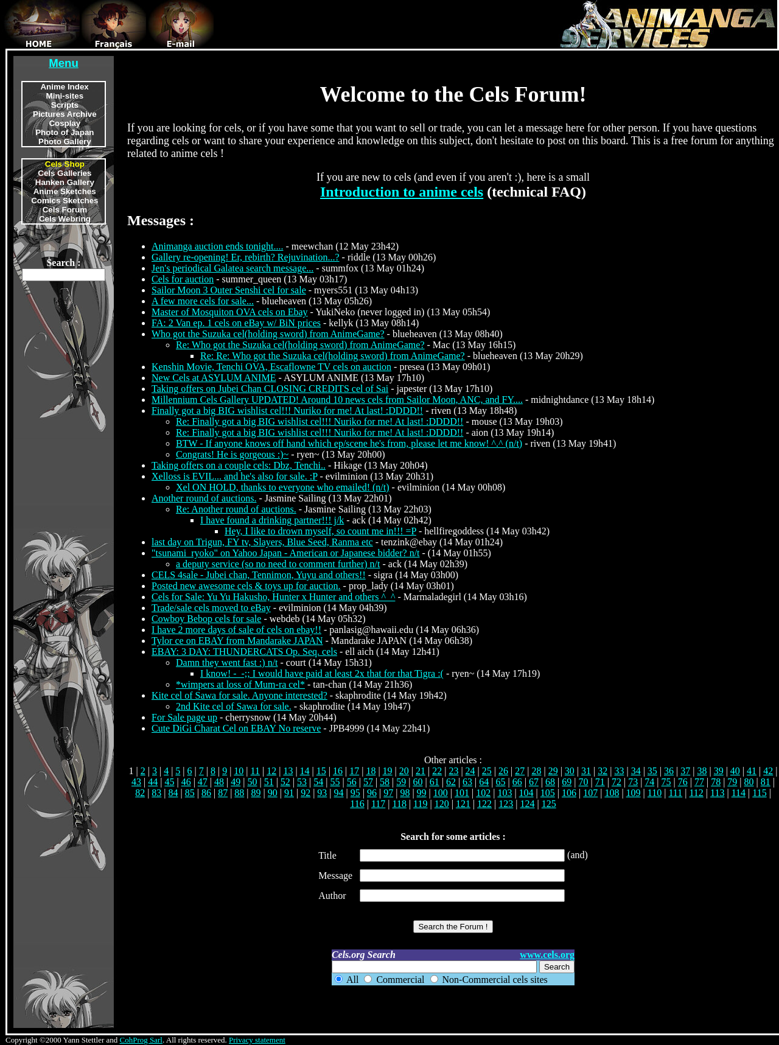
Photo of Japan (64, 132)
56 (352, 782)
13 (288, 771)
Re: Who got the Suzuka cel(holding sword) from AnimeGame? (300, 345)
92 (305, 793)
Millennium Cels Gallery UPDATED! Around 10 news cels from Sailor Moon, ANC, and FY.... (337, 399)
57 (368, 782)
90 (273, 793)
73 (633, 782)
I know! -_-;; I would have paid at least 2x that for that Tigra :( (322, 673)
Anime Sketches (64, 191)
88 (239, 793)
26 (503, 771)
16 (338, 771)
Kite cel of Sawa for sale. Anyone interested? (239, 695)
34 (636, 771)
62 (451, 782)
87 (223, 793)
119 (420, 804)
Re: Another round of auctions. (236, 509)
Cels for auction (183, 279)
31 (586, 771)
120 (442, 804)
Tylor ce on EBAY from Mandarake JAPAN (237, 640)
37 (685, 771)
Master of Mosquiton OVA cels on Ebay (230, 312)
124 (527, 804)
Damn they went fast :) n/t (227, 662)
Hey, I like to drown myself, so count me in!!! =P (320, 531)
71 (600, 782)
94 (339, 793)
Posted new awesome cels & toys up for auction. (246, 586)
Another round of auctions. (204, 498)
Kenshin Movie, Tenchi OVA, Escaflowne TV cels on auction (271, 367)
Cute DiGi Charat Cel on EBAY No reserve (236, 728)
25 (487, 771)
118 (399, 804)
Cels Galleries (64, 173)
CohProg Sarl (141, 1039)
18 (371, 771)
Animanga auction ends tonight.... (217, 246)
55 (335, 782)
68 (550, 782)
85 (190, 793)
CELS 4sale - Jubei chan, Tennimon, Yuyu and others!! (259, 575)
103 (504, 793)
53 (302, 782)
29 (553, 771)
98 (405, 793)
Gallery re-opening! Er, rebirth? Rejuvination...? (246, 257)
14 (305, 771)
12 (271, 771)
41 (751, 771)
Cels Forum (65, 209)
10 (238, 771)
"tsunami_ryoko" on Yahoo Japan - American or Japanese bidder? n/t (286, 553)
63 (467, 782)
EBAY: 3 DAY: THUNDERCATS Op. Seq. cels (244, 651)
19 (388, 771)
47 (203, 782)
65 (501, 782)
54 (318, 782)
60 (417, 782)
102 (483, 793)
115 (759, 793)
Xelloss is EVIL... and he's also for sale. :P (234, 476)
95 (355, 793)
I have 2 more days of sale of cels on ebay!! (236, 629)
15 (321, 771)
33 (619, 771)
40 (735, 771)
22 (437, 771)
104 (526, 793)
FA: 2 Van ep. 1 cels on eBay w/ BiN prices (236, 323)
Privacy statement (257, 1039)
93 (322, 793)
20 (404, 771)
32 (602, 771)
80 (749, 782)
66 (517, 782)
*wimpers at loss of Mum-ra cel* (240, 684)
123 (505, 804)
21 (420, 771)
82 (140, 793)
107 (590, 793)
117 (378, 804)
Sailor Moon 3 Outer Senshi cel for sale (229, 290)
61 (434, 782)
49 (235, 782)
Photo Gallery (64, 141)
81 (765, 782)
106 (569, 793)
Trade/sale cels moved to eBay (211, 608)
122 (484, 804)
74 (649, 782)
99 (422, 793)
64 (484, 782)
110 (655, 793)
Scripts (65, 105)
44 (153, 782)
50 (252, 782)
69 (566, 782)
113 (717, 793)
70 (584, 782)
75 (666, 782)
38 (702, 771)
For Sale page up (184, 717)
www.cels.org (547, 954)
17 (354, 771)
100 (440, 793)
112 (696, 793)
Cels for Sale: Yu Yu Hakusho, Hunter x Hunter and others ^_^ (273, 597)
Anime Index (64, 86)
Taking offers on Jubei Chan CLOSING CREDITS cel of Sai (270, 388)
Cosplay (64, 123)
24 (470, 771)
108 (611, 793)
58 (385, 782)
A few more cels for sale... (203, 301)
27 (520, 771)
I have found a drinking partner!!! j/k (272, 520)
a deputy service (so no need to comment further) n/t (278, 564)
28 (536, 771)
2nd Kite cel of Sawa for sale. (234, 706)
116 (357, 804)
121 (463, 804)
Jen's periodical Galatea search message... (232, 268)
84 (173, 793)
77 (699, 782)
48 (219, 782)
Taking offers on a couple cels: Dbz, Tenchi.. (239, 465)
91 (289, 793)
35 (652, 771)
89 (256, 793)
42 (768, 771)
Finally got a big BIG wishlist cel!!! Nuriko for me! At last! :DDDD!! (287, 410)
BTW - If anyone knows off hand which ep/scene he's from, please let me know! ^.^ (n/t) (349, 443)
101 (462, 793)
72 (616, 782)
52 (285, 782)
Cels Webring (65, 218)
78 (716, 782)
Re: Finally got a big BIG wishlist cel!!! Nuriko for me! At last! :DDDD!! (319, 421)
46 (186, 782)
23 (453, 771)
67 (534, 782)
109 (633, 793)
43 (136, 782)
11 (255, 771)
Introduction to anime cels (401, 192)
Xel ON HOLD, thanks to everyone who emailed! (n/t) (283, 487)
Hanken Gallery (64, 182)
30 (570, 771)
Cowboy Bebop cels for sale (206, 618)
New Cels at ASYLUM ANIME (214, 377)
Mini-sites (64, 95)
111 (675, 793)
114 (739, 793)
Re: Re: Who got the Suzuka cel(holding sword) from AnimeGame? (332, 356)
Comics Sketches (64, 200)
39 (719, 771)
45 (169, 782)
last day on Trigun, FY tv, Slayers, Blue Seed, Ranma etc (262, 542)
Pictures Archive (65, 114)
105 (547, 793)
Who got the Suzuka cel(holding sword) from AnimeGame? (268, 334)
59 (401, 782)
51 (269, 782)
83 (156, 793)
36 (669, 771)
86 (206, 793)
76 (683, 782)
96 (372, 793)
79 (732, 782)
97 (388, 793)
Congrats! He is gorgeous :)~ (232, 454)
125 (549, 804)
